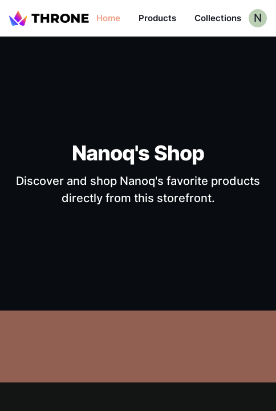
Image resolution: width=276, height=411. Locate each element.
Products (157, 18)
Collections (217, 18)
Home (108, 18)
